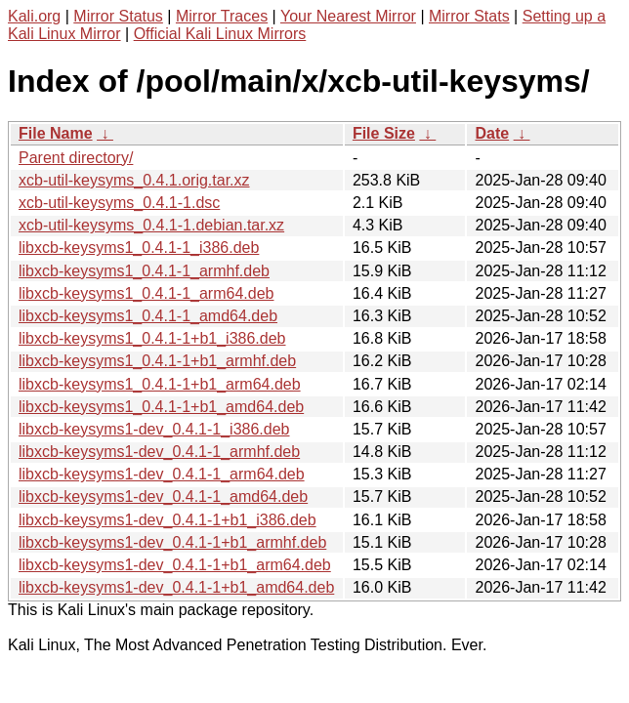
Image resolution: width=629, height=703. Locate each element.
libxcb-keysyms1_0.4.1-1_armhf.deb (144, 271)
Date (492, 133)
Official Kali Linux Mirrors (220, 33)
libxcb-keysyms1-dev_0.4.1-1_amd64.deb (163, 496)
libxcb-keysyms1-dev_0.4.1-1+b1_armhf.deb (172, 542)
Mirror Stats (469, 16)
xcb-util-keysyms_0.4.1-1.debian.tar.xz (151, 225)
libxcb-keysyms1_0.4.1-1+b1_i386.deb (152, 338)
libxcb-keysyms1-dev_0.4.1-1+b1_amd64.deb (176, 587)
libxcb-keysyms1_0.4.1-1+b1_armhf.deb (157, 360)
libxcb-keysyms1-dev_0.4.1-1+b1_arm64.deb (175, 565)
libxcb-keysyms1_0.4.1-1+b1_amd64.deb (161, 406)
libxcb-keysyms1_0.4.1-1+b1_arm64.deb (160, 384)
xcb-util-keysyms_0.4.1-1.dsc (119, 202)
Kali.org (34, 16)
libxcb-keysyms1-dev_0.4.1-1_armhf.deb (159, 451)
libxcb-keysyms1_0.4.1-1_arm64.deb (146, 293)
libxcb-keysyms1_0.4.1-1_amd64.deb (148, 316)
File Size (384, 133)
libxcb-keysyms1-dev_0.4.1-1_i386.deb (154, 429)
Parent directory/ (76, 157)
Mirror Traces (222, 16)
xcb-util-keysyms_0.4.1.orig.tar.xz (134, 180)
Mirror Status (118, 16)
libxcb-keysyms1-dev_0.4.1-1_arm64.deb (162, 474)
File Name (56, 133)
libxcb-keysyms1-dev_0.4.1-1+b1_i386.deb (167, 520)
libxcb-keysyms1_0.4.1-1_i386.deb (139, 247)
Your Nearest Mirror (348, 16)
